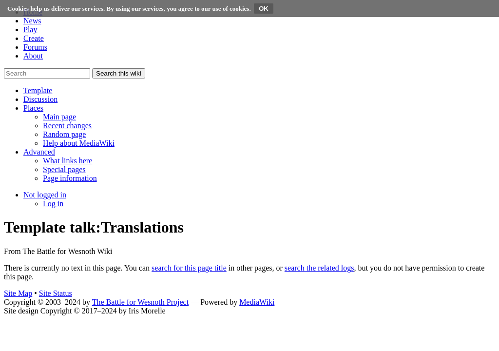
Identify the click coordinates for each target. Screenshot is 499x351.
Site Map (18, 293)
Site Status (55, 293)
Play (30, 29)
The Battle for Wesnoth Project (140, 302)
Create (33, 38)
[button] (37, 90)
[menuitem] (59, 117)
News (32, 21)
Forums (35, 47)
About (33, 56)
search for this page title (189, 268)
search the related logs (319, 268)
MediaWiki (256, 302)
